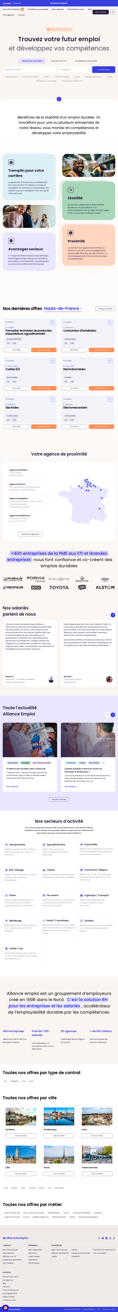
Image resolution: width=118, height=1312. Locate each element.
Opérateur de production (93, 77)
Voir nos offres (104, 69)
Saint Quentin (59, 1188)
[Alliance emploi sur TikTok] (113, 1238)
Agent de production (12, 1213)
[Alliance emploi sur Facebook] (99, 1238)
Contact (21, 15)
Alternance (32, 1253)
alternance (14, 1081)
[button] (5, 1308)
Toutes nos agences (30, 534)
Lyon (49, 1188)
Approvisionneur (54, 1213)
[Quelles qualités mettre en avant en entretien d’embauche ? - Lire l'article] (88, 757)
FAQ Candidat (8, 1263)
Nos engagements (10, 1293)
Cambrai (32, 1188)
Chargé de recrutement (81, 1213)
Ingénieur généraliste (41, 1217)
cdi (5, 1081)
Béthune (14, 1188)
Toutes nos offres (105, 308)
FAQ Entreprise (34, 1263)
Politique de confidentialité (72, 1309)
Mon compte (100, 12)
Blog (90, 9)
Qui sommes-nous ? (76, 9)
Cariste (46, 77)
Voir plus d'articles (59, 799)
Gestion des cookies (109, 1309)
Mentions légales (89, 1309)
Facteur (77, 77)
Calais (23, 1188)
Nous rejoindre (58, 9)
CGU (98, 1309)
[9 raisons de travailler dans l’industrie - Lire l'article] (30, 757)
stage (31, 1081)
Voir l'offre (16, 350)
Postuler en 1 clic (43, 350)
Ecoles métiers (34, 1256)
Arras (6, 1188)
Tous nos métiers (99, 1253)
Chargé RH (98, 1213)
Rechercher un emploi (32, 61)
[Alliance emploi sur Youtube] (102, 1238)
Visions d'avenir (9, 1297)
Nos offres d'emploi (10, 1250)
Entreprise (17, 3)
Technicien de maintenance (72, 81)
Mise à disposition (35, 1250)
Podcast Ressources (10, 1290)
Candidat (7, 3)
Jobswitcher (33, 1260)
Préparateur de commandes (46, 81)
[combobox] (27, 69)
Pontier (110, 77)
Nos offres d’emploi (13, 9)
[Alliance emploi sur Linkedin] (106, 1238)
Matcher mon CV (59, 61)
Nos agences (8, 15)
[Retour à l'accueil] (59, 3)
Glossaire (6, 1287)
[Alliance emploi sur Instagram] (110, 1238)
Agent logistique (11, 77)
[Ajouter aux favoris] (52, 322)
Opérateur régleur (59, 1217)
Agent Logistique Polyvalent (33, 1213)
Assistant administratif (31, 77)
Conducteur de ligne (62, 77)
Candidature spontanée (38, 9)
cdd (23, 1081)
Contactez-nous (9, 1300)
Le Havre (41, 1188)
